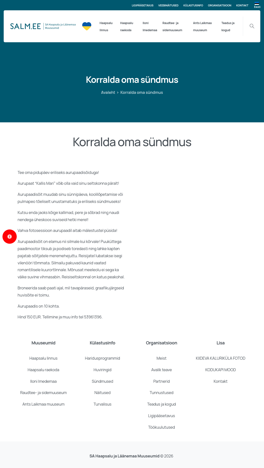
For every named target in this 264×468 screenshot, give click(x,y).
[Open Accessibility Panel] (9, 236)
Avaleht (108, 92)
